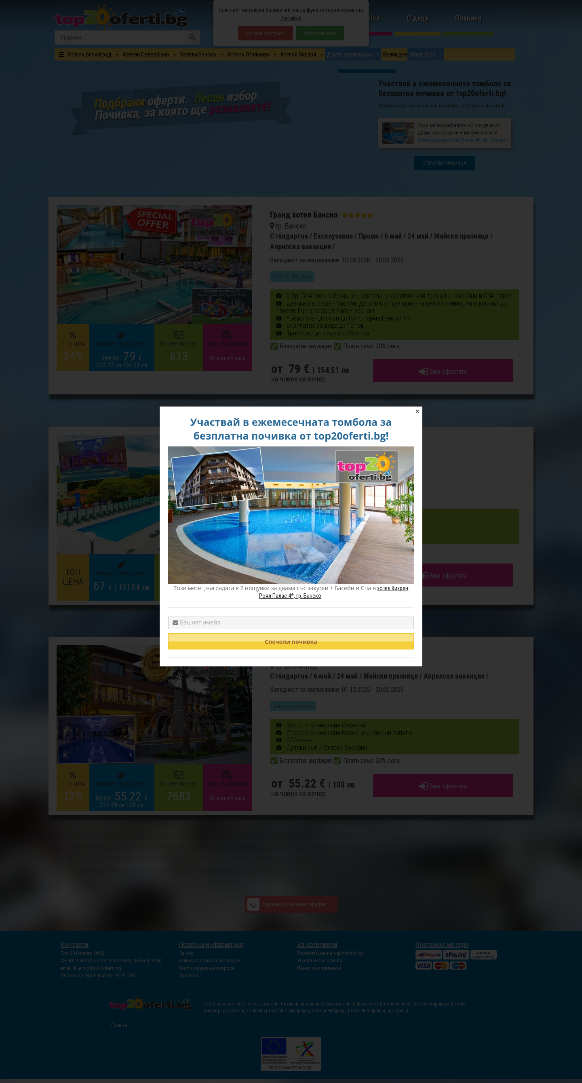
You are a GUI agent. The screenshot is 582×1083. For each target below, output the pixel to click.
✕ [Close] (417, 411)
